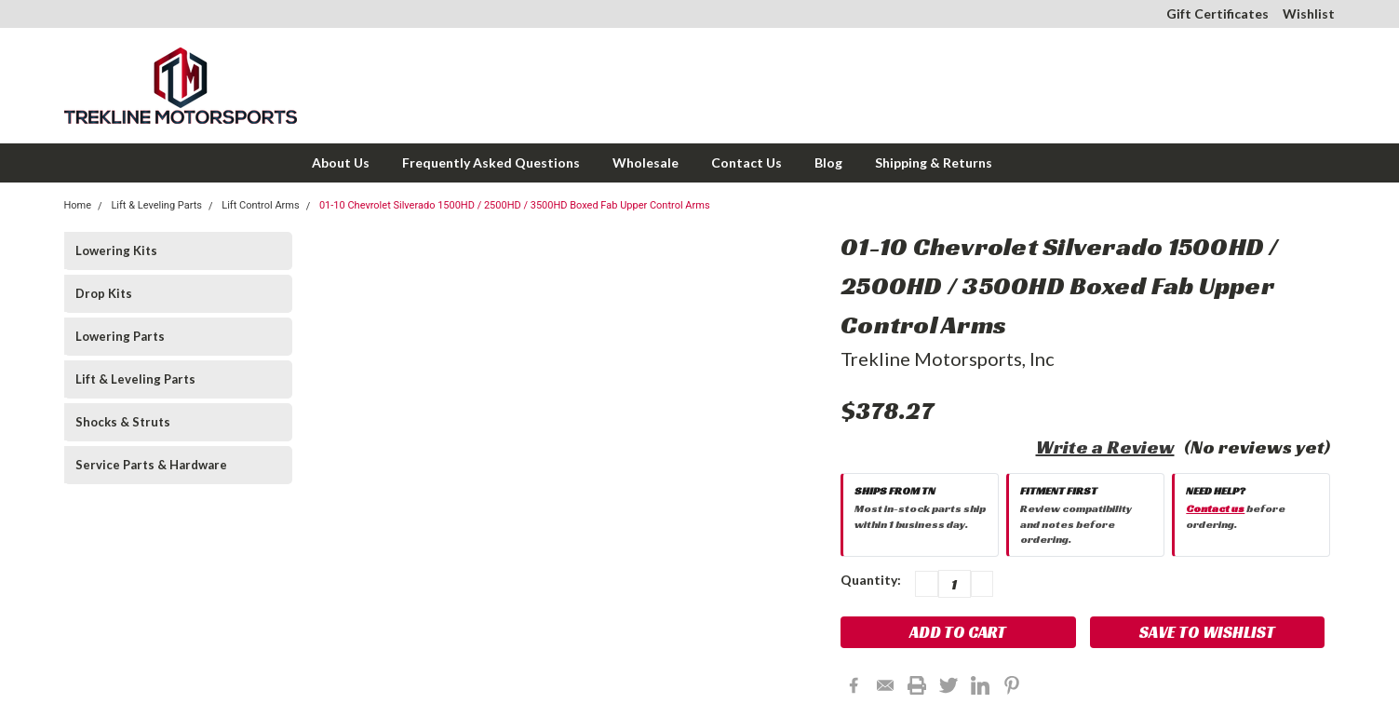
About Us (341, 162)
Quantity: (871, 580)
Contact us (1215, 508)
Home (78, 205)
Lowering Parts (120, 336)
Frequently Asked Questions (491, 162)
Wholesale (645, 162)
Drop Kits (103, 293)
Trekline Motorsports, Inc (948, 358)
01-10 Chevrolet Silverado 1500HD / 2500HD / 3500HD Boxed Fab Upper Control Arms (514, 205)
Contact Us (746, 162)
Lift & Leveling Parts (156, 205)
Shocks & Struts (122, 421)
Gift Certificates (1217, 13)
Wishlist (1309, 13)
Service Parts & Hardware (151, 464)
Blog (828, 162)
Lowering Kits (116, 250)
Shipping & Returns (933, 162)
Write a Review (1105, 447)
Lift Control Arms (260, 205)
